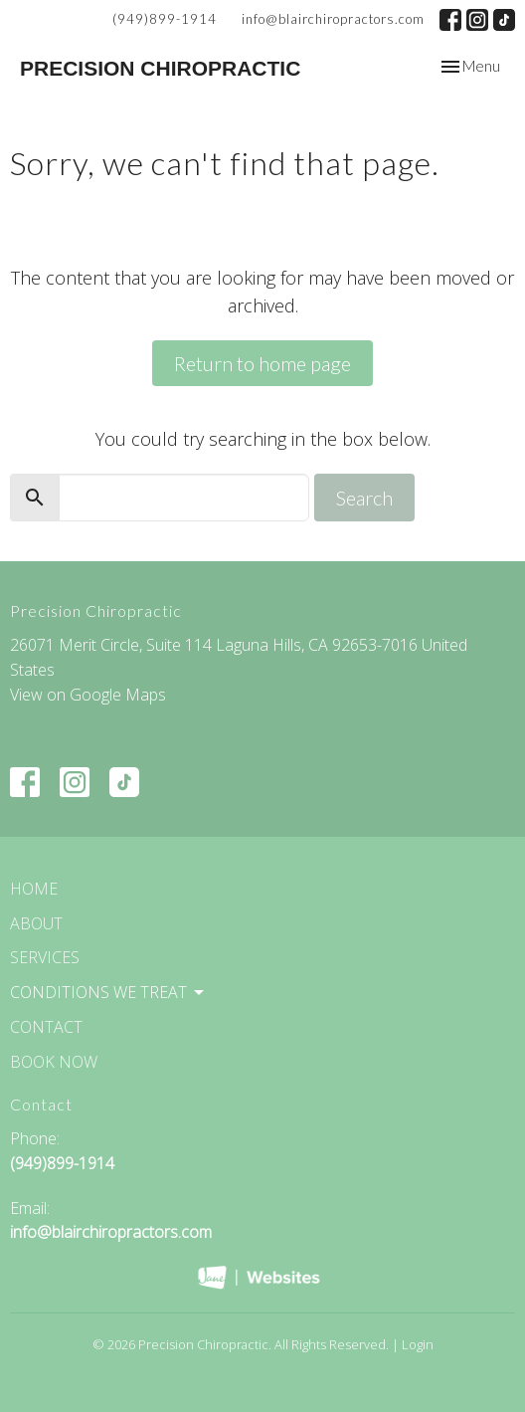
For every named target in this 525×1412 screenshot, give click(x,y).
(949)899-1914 (164, 19)
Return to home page (262, 363)
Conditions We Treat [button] (108, 992)
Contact (46, 1027)
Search (364, 497)
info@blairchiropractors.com (333, 19)
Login (418, 1344)
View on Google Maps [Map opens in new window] (88, 695)
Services (45, 957)
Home (34, 889)
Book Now (53, 1062)
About (36, 923)
